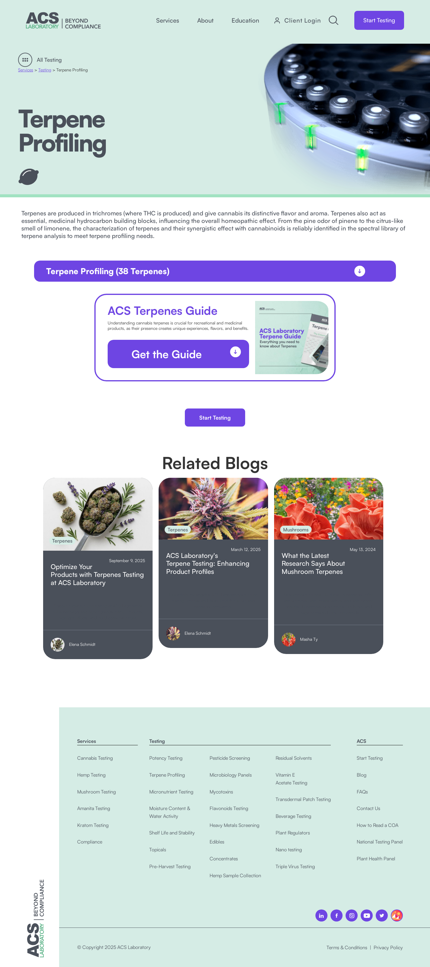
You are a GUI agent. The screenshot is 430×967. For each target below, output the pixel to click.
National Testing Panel (380, 842)
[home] (63, 20)
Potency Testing (165, 758)
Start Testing (379, 20)
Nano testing (289, 850)
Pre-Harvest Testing (170, 866)
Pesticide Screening (230, 758)
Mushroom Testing (96, 792)
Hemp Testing (91, 775)
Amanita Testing (93, 808)
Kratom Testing (93, 825)
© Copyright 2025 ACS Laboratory (114, 947)
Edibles (217, 842)
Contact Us (368, 808)
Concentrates (224, 859)
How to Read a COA (377, 825)
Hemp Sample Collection (235, 875)
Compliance (89, 842)
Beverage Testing (293, 816)
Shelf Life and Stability (172, 833)
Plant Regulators (293, 833)
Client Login (302, 20)
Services (25, 69)
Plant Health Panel (376, 859)
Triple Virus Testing (295, 866)
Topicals (157, 850)
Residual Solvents (294, 758)
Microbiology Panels (231, 775)
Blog (361, 775)
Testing (44, 69)
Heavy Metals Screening (234, 825)
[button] (168, 20)
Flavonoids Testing (229, 808)
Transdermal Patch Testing (303, 799)
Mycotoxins (221, 792)
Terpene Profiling (167, 775)
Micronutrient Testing (171, 792)
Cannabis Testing (95, 758)
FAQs (362, 792)
